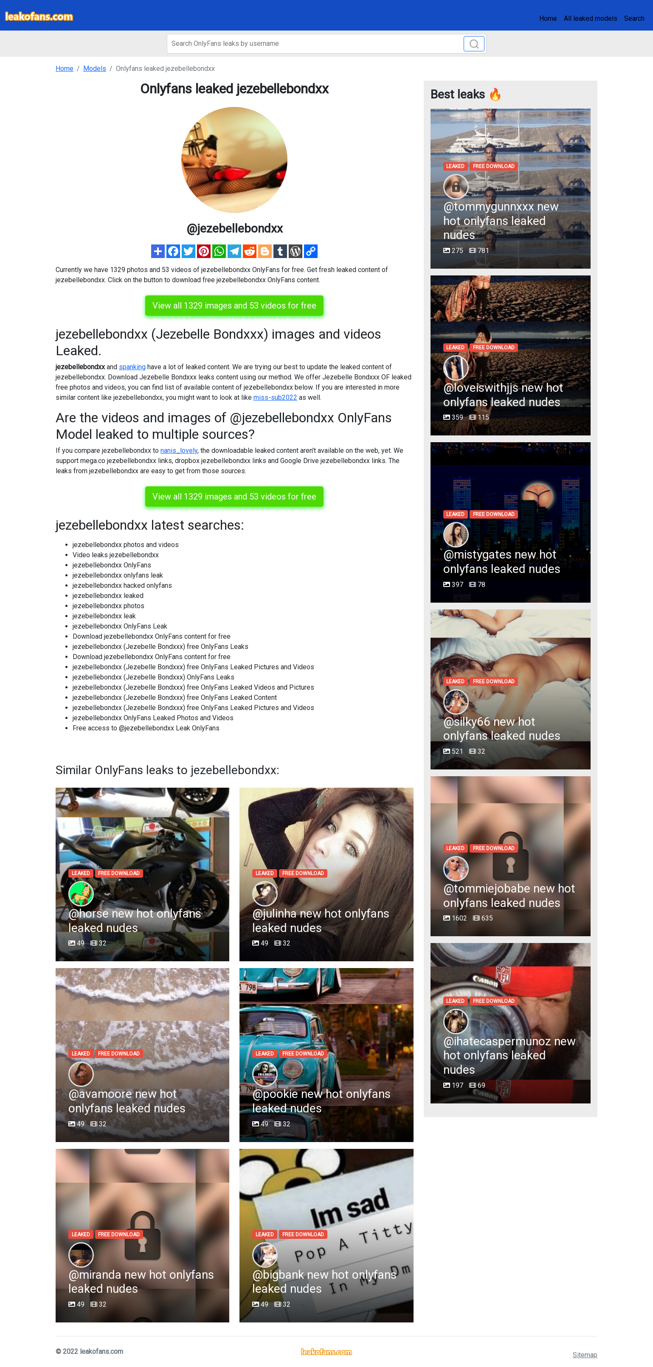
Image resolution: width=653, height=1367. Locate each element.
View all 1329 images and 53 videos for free (234, 305)
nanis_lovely (178, 450)
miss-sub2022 (275, 397)
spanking (132, 367)
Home (548, 18)
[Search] (327, 43)
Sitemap (585, 1355)
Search (634, 18)
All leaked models (590, 18)
